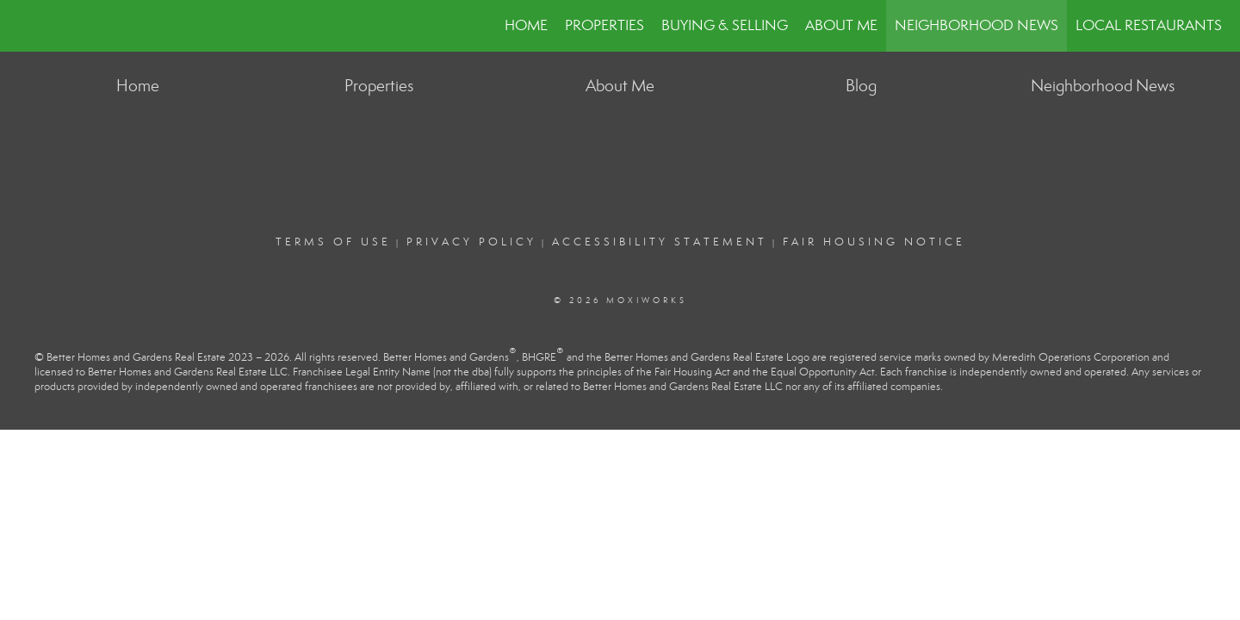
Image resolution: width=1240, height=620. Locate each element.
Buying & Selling (724, 25)
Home (526, 25)
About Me (841, 25)
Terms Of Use (333, 242)
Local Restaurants (1149, 25)
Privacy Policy (471, 242)
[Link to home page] (22, 26)
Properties (604, 25)
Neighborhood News (976, 25)
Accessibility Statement (659, 242)
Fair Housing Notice (874, 242)
